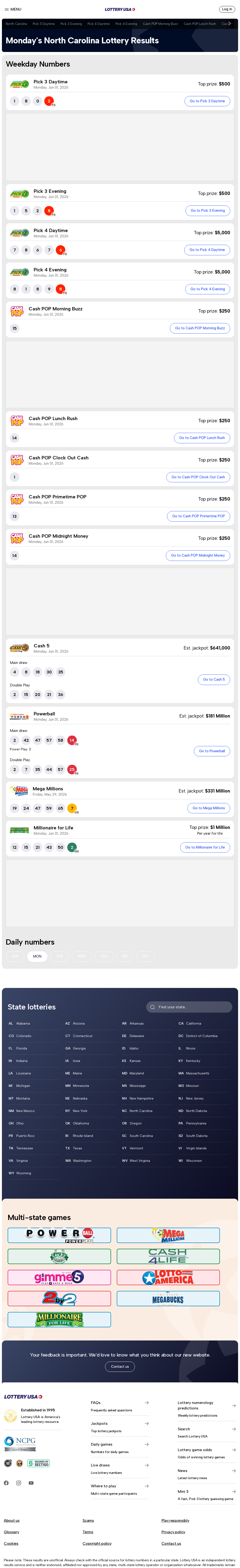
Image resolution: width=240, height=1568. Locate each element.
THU (108, 961)
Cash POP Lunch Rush (211, 24)
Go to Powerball (209, 755)
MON (38, 961)
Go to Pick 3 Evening (205, 211)
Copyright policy (97, 1518)
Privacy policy (173, 1507)
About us (11, 1495)
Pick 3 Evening (74, 24)
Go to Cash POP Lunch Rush (198, 440)
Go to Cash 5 (212, 683)
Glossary (11, 1507)
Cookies (11, 1518)
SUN (15, 961)
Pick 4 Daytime (103, 24)
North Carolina (17, 24)
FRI (129, 961)
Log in (226, 9)
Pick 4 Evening (132, 24)
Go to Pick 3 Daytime (205, 101)
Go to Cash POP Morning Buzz (196, 330)
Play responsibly (175, 1495)
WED (84, 961)
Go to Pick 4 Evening (205, 290)
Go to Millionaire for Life (202, 851)
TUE (61, 961)
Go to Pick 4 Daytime (205, 251)
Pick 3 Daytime (45, 24)
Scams (88, 1495)
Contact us (120, 1341)
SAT (150, 961)
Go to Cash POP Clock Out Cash (194, 480)
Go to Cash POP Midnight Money (194, 559)
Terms (88, 1507)
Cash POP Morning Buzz (168, 24)
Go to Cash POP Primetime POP (195, 519)
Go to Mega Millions (206, 812)
